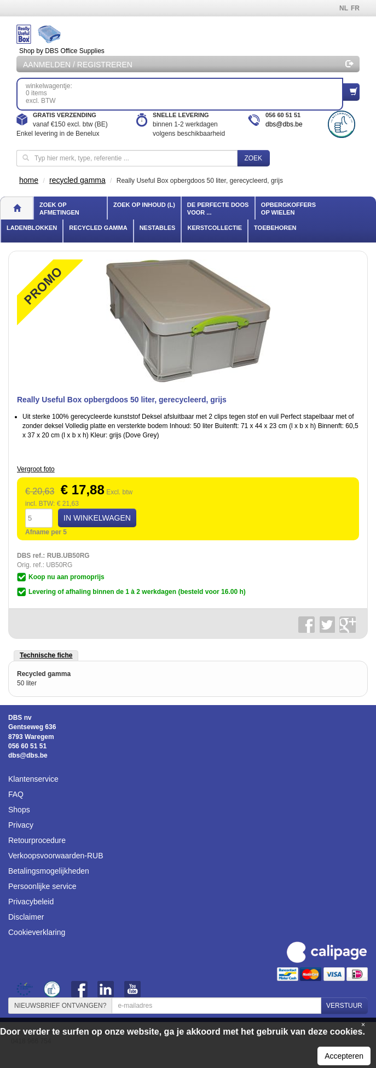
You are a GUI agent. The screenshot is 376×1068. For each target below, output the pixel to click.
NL (343, 8)
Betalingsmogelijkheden (48, 871)
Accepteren (344, 1056)
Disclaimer (26, 917)
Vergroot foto (36, 469)
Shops (19, 809)
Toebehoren (275, 227)
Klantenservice (33, 779)
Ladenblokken (32, 227)
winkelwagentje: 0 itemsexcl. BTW (184, 93)
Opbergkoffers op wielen (288, 208)
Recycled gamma (98, 227)
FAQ (16, 794)
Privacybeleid (31, 901)
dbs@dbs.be (284, 124)
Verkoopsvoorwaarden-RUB (55, 855)
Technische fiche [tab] (46, 655)
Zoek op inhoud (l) (144, 204)
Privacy (20, 825)
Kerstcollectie (214, 227)
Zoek (253, 158)
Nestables (158, 227)
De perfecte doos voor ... (217, 208)
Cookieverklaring (36, 932)
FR (355, 8)
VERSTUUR (344, 1005)
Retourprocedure (37, 840)
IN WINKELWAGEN (97, 517)
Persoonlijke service (42, 886)
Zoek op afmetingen (59, 208)
